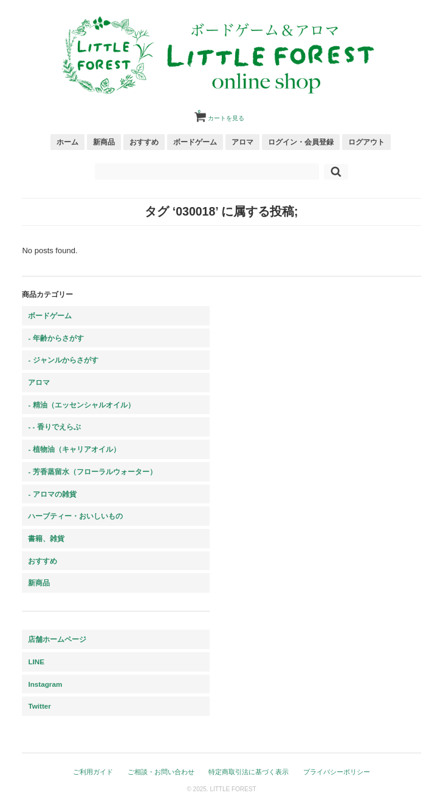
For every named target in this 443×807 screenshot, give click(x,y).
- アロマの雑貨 (52, 494)
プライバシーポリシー (336, 771)
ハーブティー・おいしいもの (75, 516)
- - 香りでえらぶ (54, 427)
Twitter (39, 706)
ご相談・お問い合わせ (161, 771)
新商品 (104, 142)
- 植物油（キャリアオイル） (74, 449)
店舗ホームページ (57, 639)
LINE (36, 662)
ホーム (67, 142)
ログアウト (366, 142)
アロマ (242, 142)
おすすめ (144, 142)
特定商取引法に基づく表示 (248, 771)
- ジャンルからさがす (63, 360)
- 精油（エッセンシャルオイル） (81, 405)
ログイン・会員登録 (301, 142)
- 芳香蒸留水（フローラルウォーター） (92, 471)
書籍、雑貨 (46, 538)
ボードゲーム (195, 142)
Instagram (45, 684)
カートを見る (221, 113)
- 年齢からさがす (55, 338)
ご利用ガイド (93, 771)
